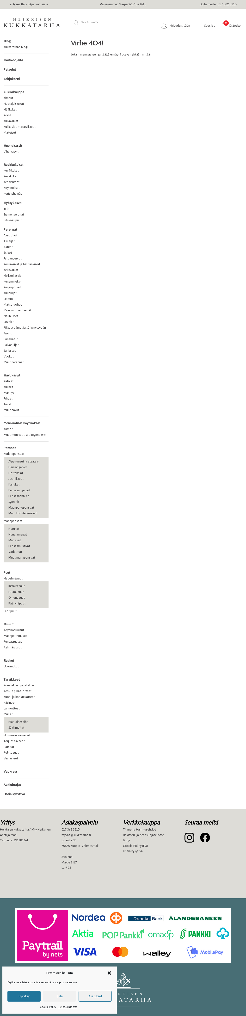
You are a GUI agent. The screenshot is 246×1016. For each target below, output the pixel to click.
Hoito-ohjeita (13, 60)
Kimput (8, 98)
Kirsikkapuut (16, 586)
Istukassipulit (13, 220)
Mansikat (14, 540)
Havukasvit (12, 375)
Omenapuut (16, 598)
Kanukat (13, 484)
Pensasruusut (13, 642)
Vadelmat (15, 552)
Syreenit (13, 502)
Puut (7, 572)
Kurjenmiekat (12, 281)
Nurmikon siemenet (17, 735)
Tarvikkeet (12, 679)
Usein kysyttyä (14, 794)
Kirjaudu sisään (180, 26)
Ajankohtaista (38, 4)
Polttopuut (11, 753)
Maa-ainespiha (18, 722)
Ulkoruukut (11, 666)
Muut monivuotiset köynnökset (25, 435)
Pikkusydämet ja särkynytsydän (25, 328)
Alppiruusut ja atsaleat (23, 461)
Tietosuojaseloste (67, 1007)
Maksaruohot (13, 305)
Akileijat (9, 241)
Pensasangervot (19, 490)
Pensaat (10, 448)
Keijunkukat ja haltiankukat (22, 264)
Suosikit (209, 26)
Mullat (8, 714)
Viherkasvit (11, 151)
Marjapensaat (13, 521)
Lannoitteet (12, 708)
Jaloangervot (13, 258)
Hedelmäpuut (13, 578)
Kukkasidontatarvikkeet (20, 127)
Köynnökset (12, 188)
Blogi (7, 41)
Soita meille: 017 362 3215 (218, 4)
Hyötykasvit (12, 203)
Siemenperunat (14, 214)
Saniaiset (10, 351)
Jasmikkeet (16, 479)
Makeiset (10, 132)
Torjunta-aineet (14, 741)
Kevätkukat (11, 170)
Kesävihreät (11, 182)
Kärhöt (8, 429)
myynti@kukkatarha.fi (76, 835)
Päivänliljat (11, 345)
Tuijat (7, 404)
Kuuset (8, 387)
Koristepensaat (14, 454)
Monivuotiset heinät (17, 310)
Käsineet (9, 703)
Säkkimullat (16, 728)
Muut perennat (14, 362)
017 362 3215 (71, 829)
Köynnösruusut (14, 630)
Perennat (10, 229)
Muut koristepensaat (22, 513)
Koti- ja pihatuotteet (17, 691)
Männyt (9, 393)
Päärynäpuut (16, 603)
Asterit (8, 247)
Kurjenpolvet (12, 287)
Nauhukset (11, 316)
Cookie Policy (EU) (135, 846)
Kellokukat (11, 270)
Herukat (13, 529)
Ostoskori (232, 25)
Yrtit (6, 209)
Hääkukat (10, 109)
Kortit (7, 115)
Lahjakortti (12, 79)
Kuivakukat (11, 121)
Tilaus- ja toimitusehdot (139, 829)
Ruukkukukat (13, 164)
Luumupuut (16, 592)
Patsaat (9, 747)
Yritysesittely (18, 4)
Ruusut (8, 624)
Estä (60, 996)
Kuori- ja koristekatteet (19, 697)
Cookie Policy (48, 1007)
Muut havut (11, 410)
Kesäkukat (11, 176)
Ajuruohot (10, 235)
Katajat (8, 381)
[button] (109, 973)
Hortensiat (15, 473)
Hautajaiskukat (14, 104)
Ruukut (9, 660)
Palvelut (10, 69)
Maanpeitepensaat (21, 508)
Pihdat (8, 398)
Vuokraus (11, 771)
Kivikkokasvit (12, 276)
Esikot (8, 253)
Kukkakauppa (14, 92)
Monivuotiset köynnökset (22, 423)
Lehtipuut (10, 611)
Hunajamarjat (17, 534)
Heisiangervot (17, 467)
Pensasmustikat (19, 546)
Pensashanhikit (18, 496)
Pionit (8, 333)
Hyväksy (24, 996)
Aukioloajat (12, 785)
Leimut (8, 299)
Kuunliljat (10, 293)
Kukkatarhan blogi (16, 47)
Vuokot (9, 356)
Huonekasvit (13, 145)
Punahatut (11, 339)
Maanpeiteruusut (15, 636)
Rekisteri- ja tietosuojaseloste (143, 835)
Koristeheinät (13, 194)
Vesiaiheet (11, 758)
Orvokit (9, 322)
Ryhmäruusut (13, 647)
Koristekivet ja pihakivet (20, 685)
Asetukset (95, 996)
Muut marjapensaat (21, 557)
